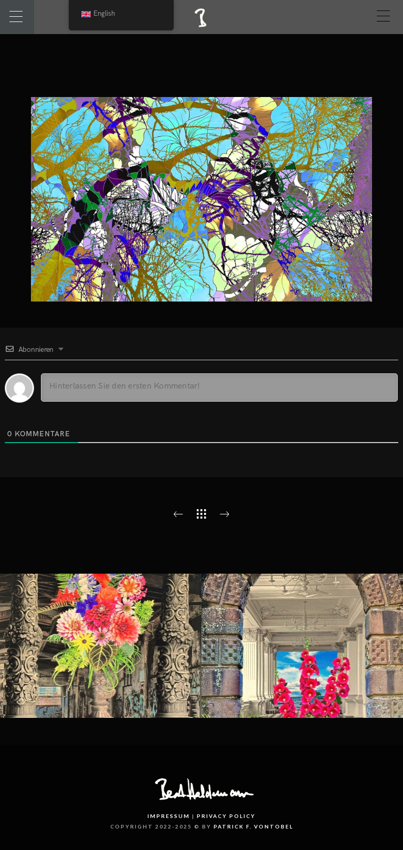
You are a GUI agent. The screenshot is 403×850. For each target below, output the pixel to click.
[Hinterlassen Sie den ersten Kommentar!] (219, 387)
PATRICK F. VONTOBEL (253, 826)
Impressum (168, 816)
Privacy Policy (226, 816)
